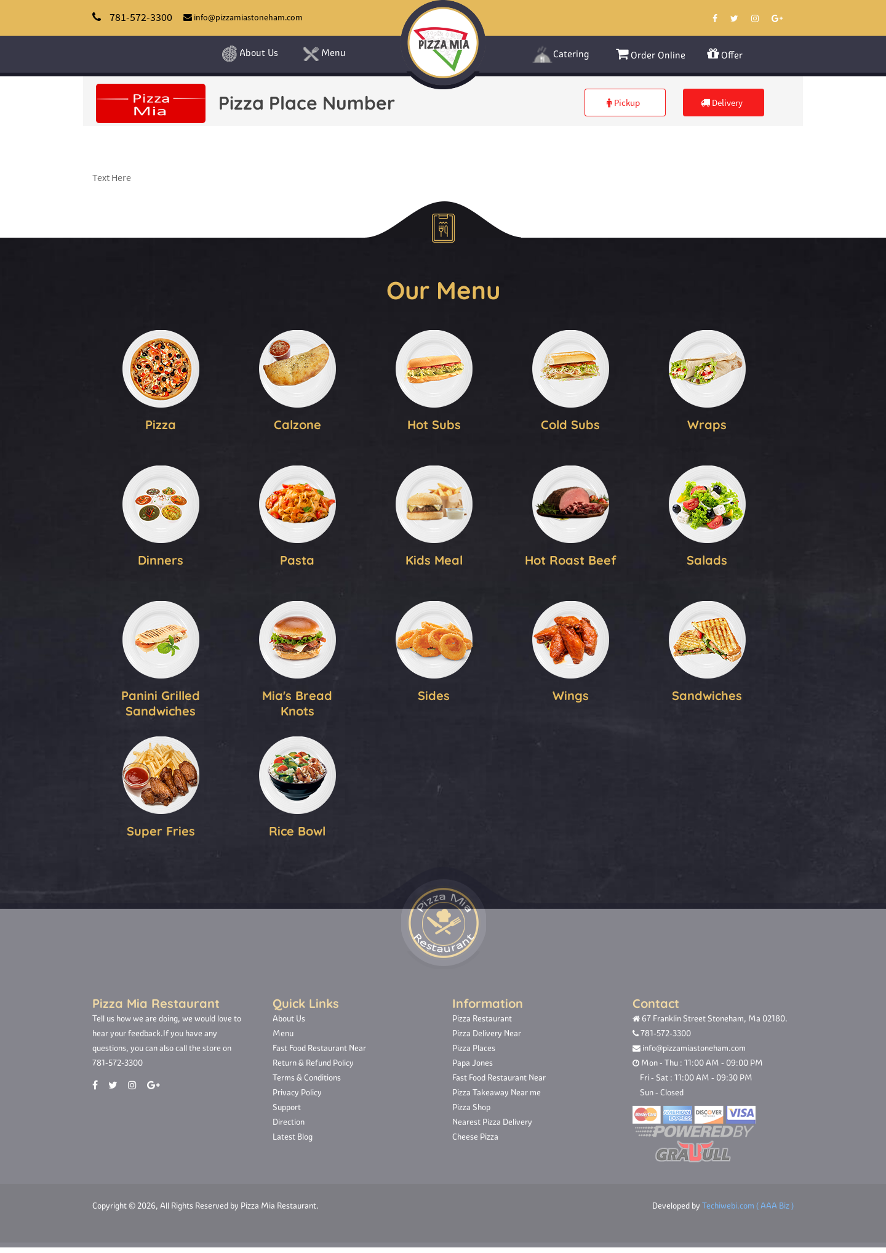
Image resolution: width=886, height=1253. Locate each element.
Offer (725, 54)
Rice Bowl (297, 829)
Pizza (160, 422)
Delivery (722, 102)
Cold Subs (570, 422)
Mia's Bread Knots (297, 701)
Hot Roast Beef (571, 558)
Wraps (707, 422)
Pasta (297, 558)
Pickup (623, 102)
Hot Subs (434, 422)
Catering (560, 55)
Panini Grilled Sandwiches (160, 701)
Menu (324, 54)
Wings (571, 693)
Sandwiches (707, 693)
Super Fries (161, 829)
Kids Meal (434, 558)
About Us (249, 54)
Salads (707, 558)
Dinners (160, 558)
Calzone (297, 422)
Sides (434, 693)
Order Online (650, 54)
